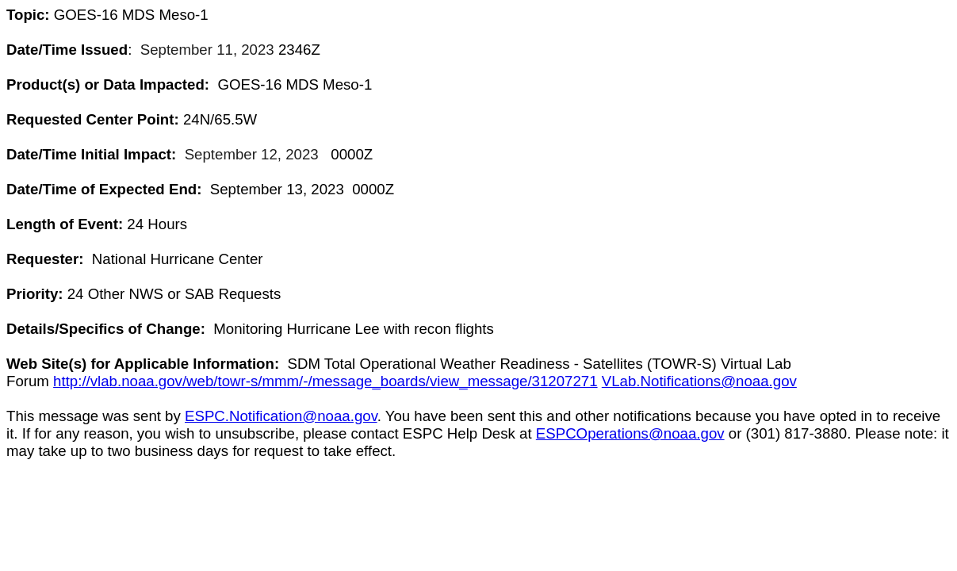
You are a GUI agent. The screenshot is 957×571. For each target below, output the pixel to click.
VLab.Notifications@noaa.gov (699, 381)
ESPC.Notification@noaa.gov (281, 416)
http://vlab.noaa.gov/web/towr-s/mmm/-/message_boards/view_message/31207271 (325, 381)
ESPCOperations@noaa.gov (630, 433)
